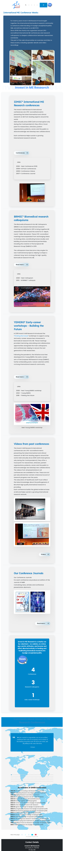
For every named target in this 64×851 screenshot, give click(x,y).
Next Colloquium (27, 278)
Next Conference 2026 (29, 166)
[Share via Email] (36, 835)
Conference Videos (28, 171)
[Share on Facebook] (22, 835)
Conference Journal (28, 174)
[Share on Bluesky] (32, 835)
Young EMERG (26, 393)
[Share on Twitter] (25, 835)
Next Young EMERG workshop (31, 391)
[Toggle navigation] (43, 5)
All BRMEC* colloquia (28, 280)
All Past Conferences (28, 169)
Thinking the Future (27, 395)
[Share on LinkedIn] (29, 835)
